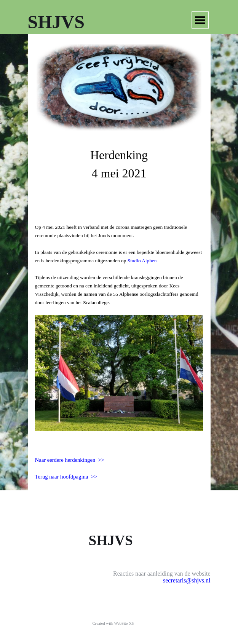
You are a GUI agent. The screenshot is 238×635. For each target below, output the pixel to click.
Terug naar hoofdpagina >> (66, 477)
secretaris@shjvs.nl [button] (186, 580)
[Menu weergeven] (200, 20)
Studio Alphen (142, 260)
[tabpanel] (119, 168)
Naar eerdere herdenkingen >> (70, 460)
